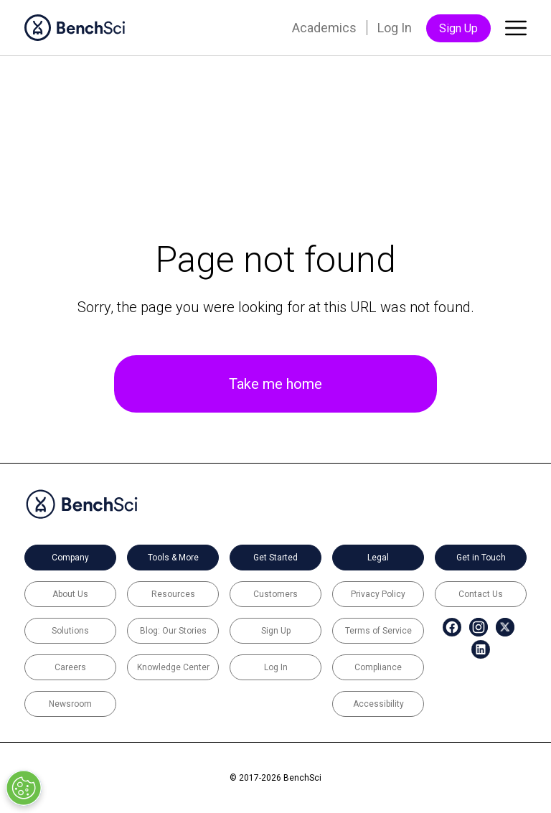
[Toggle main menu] (516, 31)
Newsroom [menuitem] (70, 704)
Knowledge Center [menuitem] (173, 667)
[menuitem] (444, 627)
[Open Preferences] (24, 788)
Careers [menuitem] (70, 667)
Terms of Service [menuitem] (378, 631)
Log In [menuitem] (394, 27)
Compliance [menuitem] (378, 667)
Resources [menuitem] (173, 594)
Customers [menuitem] (275, 594)
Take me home (275, 384)
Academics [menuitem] (324, 27)
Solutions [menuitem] (70, 631)
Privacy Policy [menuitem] (378, 594)
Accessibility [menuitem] (378, 704)
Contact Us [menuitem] (480, 594)
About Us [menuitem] (70, 594)
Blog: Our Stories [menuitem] (173, 631)
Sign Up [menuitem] (458, 28)
